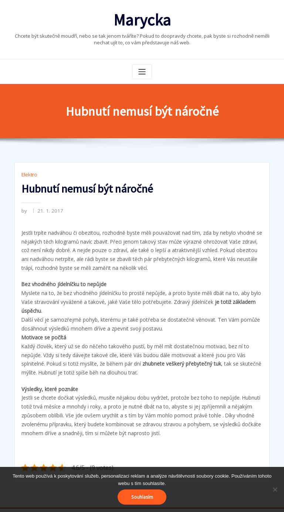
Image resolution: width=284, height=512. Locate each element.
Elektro (28, 172)
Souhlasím (142, 497)
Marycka (142, 19)
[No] (274, 489)
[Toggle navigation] (142, 69)
